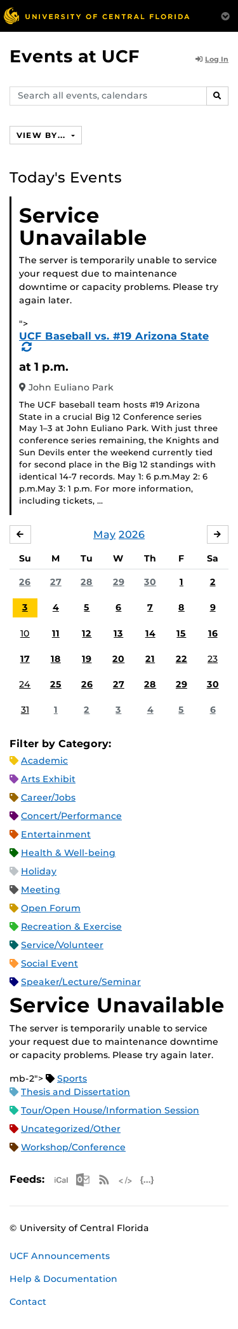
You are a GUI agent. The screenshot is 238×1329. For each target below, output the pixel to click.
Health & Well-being (68, 852)
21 (150, 658)
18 (56, 658)
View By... (43, 135)
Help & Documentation (63, 1278)
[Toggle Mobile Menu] (225, 15)
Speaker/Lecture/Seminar (81, 982)
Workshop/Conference (73, 1147)
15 (181, 633)
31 (25, 709)
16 (213, 633)
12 (86, 633)
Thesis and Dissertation (75, 1092)
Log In (211, 59)
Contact (28, 1301)
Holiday (38, 871)
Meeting (40, 889)
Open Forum (51, 908)
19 (86, 658)
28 (87, 582)
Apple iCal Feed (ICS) (61, 1179)
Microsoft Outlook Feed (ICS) (82, 1179)
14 (150, 633)
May (104, 534)
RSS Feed (104, 1179)
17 (25, 658)
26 (24, 582)
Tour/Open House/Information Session (110, 1110)
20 (118, 658)
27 (56, 582)
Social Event (49, 963)
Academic (44, 760)
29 (118, 582)
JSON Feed (147, 1179)
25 (56, 684)
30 (150, 582)
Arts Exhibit (48, 779)
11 (56, 633)
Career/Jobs (48, 797)
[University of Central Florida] (96, 15)
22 (181, 658)
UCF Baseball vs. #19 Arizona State (114, 336)
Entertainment (56, 834)
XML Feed (125, 1179)
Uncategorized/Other (71, 1128)
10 (25, 633)
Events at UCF (75, 56)
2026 (132, 534)
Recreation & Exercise (71, 926)
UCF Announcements (60, 1256)
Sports (72, 1078)
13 (118, 633)
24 (24, 684)
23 (213, 658)
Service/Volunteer (62, 945)
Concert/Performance (71, 816)
